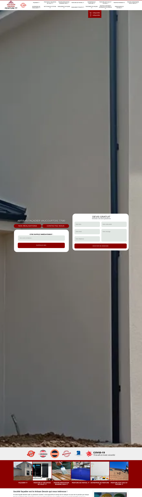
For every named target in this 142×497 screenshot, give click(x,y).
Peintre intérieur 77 (119, 2)
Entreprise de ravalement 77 (36, 7)
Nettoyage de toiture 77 (50, 7)
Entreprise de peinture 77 (92, 2)
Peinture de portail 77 (78, 2)
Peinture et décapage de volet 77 (50, 2)
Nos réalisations (27, 226)
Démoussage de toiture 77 (119, 7)
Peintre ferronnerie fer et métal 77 (133, 2)
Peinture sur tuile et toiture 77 (105, 2)
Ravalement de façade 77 (64, 7)
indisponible (95, 13)
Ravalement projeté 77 (77, 7)
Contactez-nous (55, 226)
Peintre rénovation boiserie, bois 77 (63, 2)
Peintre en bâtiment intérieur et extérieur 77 (105, 7)
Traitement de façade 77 (91, 7)
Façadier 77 (36, 2)
